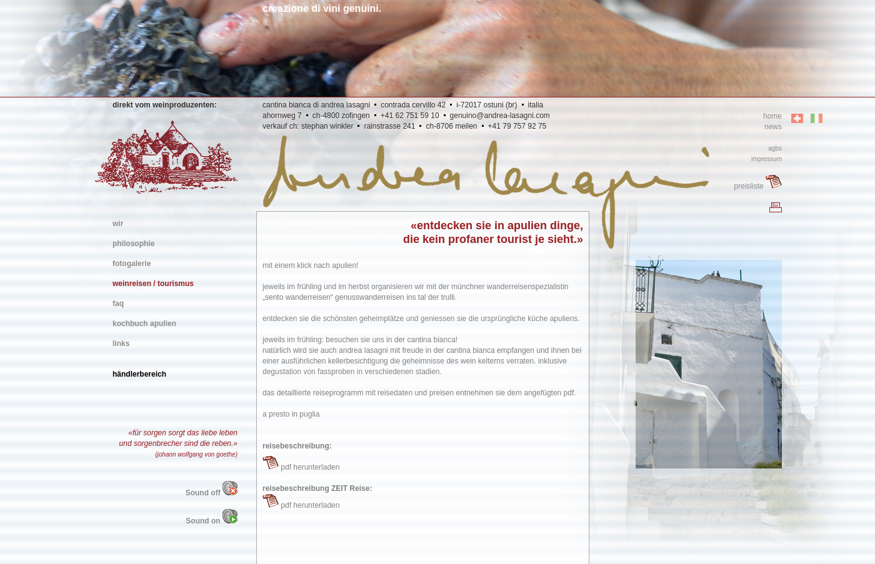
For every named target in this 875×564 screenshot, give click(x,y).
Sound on (212, 521)
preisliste (758, 186)
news (773, 126)
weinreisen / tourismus (153, 283)
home (772, 116)
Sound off (212, 492)
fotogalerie (131, 263)
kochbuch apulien (144, 323)
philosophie (133, 243)
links (120, 343)
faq (118, 303)
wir (117, 223)
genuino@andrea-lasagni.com (500, 115)
